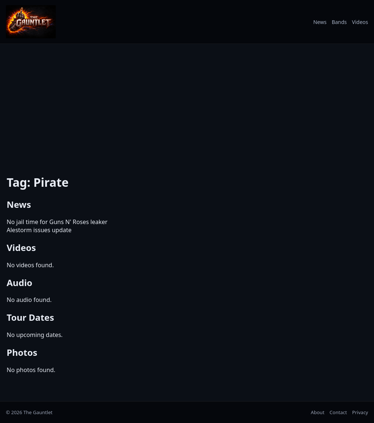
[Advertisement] (187, 104)
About (318, 412)
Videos (360, 21)
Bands (339, 21)
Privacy (360, 412)
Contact (338, 412)
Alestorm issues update (39, 230)
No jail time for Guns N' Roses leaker (57, 222)
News (319, 21)
